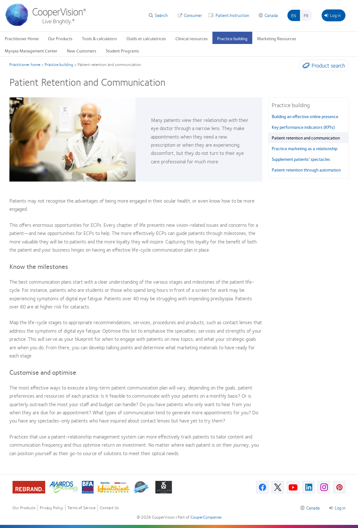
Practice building (59, 64)
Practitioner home (24, 64)
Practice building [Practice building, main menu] (232, 38)
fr (306, 15)
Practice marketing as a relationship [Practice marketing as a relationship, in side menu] (304, 148)
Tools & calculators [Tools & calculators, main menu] (99, 38)
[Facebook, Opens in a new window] (262, 487)
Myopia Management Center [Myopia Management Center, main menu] (31, 50)
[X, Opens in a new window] (277, 487)
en (293, 15)
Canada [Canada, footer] (313, 507)
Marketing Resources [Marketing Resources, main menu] (276, 38)
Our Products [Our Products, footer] (24, 507)
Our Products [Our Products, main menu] (60, 38)
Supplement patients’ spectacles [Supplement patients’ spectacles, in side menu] (301, 158)
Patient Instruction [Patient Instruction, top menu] (232, 15)
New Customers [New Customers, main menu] (81, 50)
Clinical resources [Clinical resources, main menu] (191, 38)
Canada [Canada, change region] (271, 15)
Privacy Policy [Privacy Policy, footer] (51, 507)
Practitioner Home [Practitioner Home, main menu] (22, 38)
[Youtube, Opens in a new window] (293, 487)
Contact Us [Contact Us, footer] (109, 507)
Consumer (193, 15)
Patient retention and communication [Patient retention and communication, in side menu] (306, 137)
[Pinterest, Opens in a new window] (339, 487)
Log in (332, 15)
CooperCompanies (206, 517)
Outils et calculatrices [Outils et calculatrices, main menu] (146, 38)
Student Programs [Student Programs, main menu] (122, 50)
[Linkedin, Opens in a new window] (308, 487)
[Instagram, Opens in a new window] (324, 487)
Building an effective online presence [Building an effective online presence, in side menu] (305, 116)
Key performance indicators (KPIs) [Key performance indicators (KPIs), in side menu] (303, 126)
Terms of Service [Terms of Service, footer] (81, 507)
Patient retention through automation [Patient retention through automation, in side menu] (306, 169)
